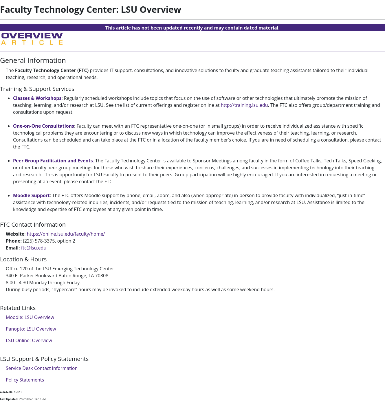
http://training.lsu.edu (244, 105)
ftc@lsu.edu (33, 248)
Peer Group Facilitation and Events (53, 160)
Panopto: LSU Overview (31, 329)
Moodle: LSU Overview (30, 317)
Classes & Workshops (37, 98)
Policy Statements (25, 380)
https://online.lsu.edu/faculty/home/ (66, 234)
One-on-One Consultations (43, 126)
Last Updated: (9, 399)
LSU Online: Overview (29, 340)
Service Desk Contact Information (42, 368)
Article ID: (6, 392)
